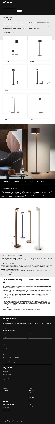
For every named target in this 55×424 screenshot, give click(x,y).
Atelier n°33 (50, 421)
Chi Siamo (30, 402)
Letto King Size (30, 395)
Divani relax (5, 392)
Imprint (20, 421)
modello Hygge (21, 190)
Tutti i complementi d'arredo (9, 7)
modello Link (27, 193)
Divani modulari (5, 390)
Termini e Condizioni (24, 421)
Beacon (16, 304)
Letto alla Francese (31, 397)
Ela (22, 304)
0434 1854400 (5, 371)
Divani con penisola (6, 388)
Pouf (9, 10)
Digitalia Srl (46, 421)
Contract (29, 393)
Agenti (29, 404)
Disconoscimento (15, 421)
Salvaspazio (30, 392)
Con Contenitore (31, 390)
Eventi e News (30, 406)
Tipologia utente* (6, 328)
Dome (20, 304)
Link (7, 307)
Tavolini (5, 10)
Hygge (44, 302)
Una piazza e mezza (31, 386)
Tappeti (13, 10)
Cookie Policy (10, 421)
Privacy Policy (11, 354)
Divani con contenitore (6, 386)
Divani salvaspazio (6, 393)
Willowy (48, 302)
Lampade (19, 10)
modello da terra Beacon (14, 193)
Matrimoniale (30, 388)
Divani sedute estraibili (6, 395)
